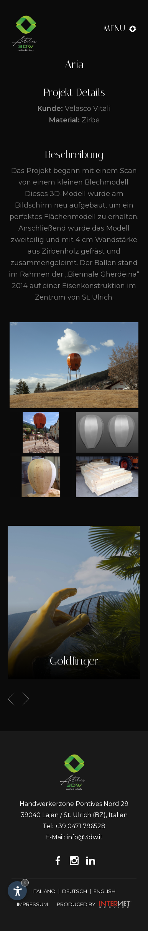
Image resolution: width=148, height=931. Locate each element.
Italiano (44, 891)
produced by (94, 904)
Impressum (32, 904)
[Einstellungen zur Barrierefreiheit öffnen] (17, 890)
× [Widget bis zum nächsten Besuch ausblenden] (24, 882)
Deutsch (74, 891)
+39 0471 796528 (80, 826)
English (104, 891)
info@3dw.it (85, 837)
